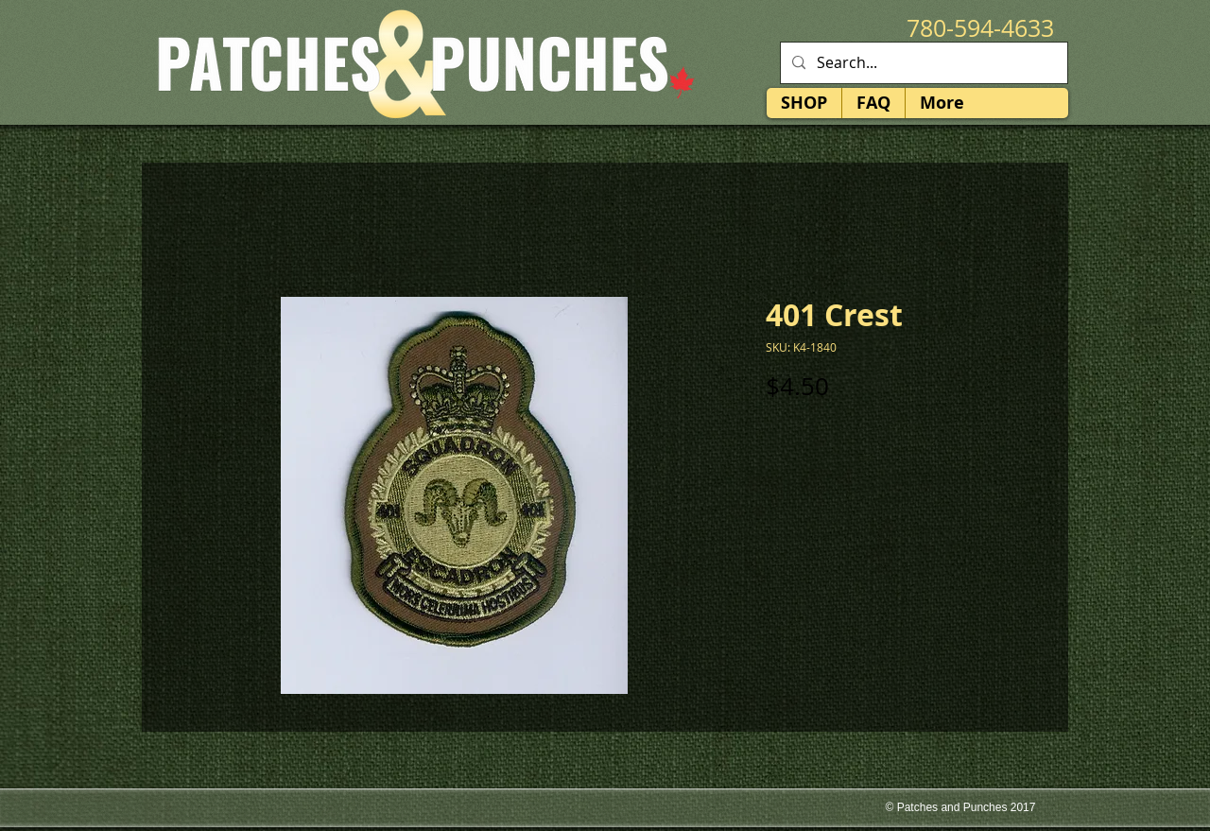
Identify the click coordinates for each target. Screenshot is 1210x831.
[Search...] (922, 63)
